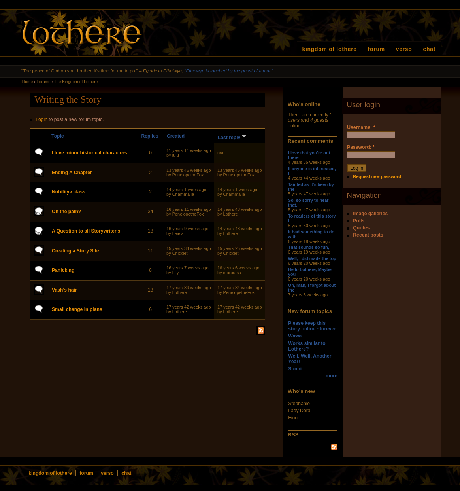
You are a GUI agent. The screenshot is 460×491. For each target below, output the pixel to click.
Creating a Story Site (75, 251)
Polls (358, 221)
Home (27, 82)
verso (404, 49)
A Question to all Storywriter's (86, 231)
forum (376, 49)
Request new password (377, 176)
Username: (361, 127)
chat (429, 49)
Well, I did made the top (312, 258)
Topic (57, 136)
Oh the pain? (66, 211)
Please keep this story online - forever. (312, 326)
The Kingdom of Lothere (76, 82)
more (331, 376)
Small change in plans (77, 309)
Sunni (295, 369)
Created (176, 136)
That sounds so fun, (308, 247)
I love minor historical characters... (91, 152)
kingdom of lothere (329, 49)
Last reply (233, 137)
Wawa (295, 336)
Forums (44, 82)
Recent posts (368, 235)
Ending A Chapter (72, 172)
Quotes (361, 228)
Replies (149, 136)
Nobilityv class (68, 192)
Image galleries (370, 213)
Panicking (63, 270)
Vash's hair (64, 290)
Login (41, 119)
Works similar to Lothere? (306, 346)
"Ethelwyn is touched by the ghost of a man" (228, 70)
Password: (361, 147)
